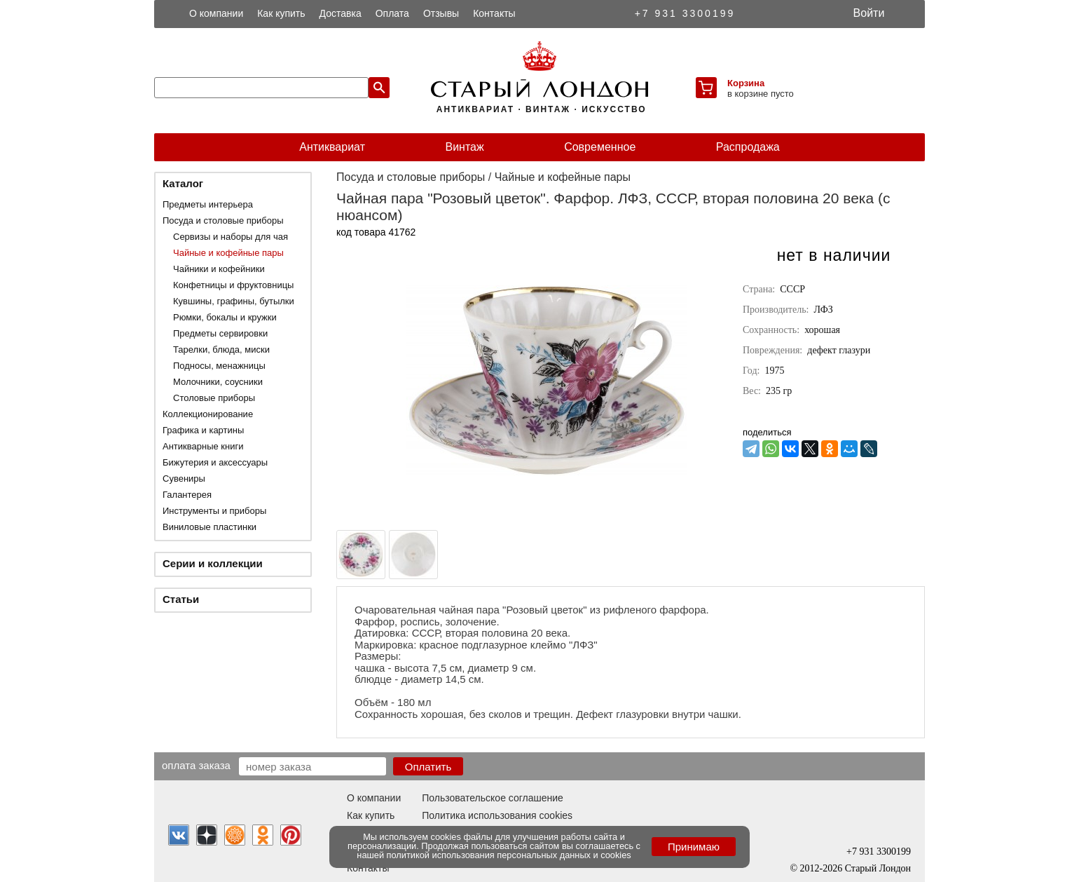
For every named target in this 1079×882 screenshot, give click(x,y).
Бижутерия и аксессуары (215, 462)
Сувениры (184, 478)
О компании (216, 13)
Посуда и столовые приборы (223, 220)
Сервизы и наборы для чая (230, 236)
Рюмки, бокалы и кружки (225, 317)
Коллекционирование (208, 414)
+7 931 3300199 (685, 13)
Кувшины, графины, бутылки (233, 301)
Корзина (745, 83)
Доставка (340, 13)
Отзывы (441, 13)
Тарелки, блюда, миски (221, 349)
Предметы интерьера (208, 204)
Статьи (181, 599)
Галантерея (187, 494)
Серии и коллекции (213, 563)
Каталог (183, 183)
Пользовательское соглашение (492, 797)
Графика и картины (203, 430)
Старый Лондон (878, 868)
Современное (599, 147)
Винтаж (464, 147)
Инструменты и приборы (214, 511)
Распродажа (748, 147)
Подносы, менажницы (219, 365)
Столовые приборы (214, 398)
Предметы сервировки (220, 333)
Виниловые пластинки (209, 527)
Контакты (494, 13)
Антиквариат (332, 147)
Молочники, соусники (218, 381)
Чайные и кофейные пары (228, 252)
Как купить (281, 13)
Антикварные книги (203, 446)
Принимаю (694, 847)
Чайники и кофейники (219, 269)
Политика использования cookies (497, 815)
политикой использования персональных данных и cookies (509, 855)
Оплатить (428, 767)
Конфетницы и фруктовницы (233, 285)
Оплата (392, 13)
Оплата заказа (196, 765)
